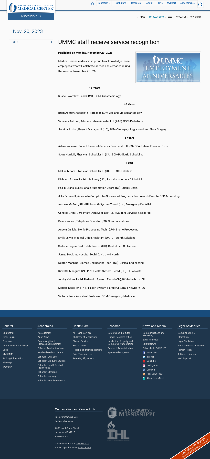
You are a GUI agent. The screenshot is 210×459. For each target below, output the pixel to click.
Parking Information (13, 356)
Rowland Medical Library (50, 350)
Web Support (184, 356)
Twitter (148, 355)
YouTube (149, 359)
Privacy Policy (185, 348)
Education (103, 4)
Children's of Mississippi (85, 335)
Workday (7, 365)
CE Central (8, 331)
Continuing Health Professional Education (49, 340)
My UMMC (8, 352)
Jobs (5, 348)
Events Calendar (151, 338)
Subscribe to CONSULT (154, 346)
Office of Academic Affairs (51, 346)
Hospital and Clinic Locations (87, 348)
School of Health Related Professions (50, 364)
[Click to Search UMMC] (200, 5)
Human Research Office (120, 335)
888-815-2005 (84, 445)
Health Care (120, 4)
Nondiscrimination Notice (191, 343)
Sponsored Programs (118, 350)
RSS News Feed (153, 372)
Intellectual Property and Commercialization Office (120, 340)
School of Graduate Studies (51, 359)
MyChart (171, 4)
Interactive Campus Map (15, 343)
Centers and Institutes (119, 331)
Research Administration (120, 346)
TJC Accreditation (187, 352)
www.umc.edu (61, 434)
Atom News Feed (153, 376)
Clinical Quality (80, 339)
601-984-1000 (82, 441)
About (149, 4)
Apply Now (43, 335)
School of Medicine (47, 370)
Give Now (7, 339)
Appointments (187, 4)
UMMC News (149, 342)
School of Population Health (52, 378)
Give (160, 4)
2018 (15, 40)
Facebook (150, 350)
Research (136, 4)
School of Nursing (47, 374)
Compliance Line (186, 331)
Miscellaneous (31, 15)
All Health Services (82, 331)
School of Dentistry (47, 355)
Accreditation (44, 331)
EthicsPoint (183, 335)
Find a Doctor (79, 343)
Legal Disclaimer (186, 339)
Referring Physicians (83, 356)
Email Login (9, 335)
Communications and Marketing (154, 332)
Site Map (7, 360)
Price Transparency (82, 352)
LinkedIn (149, 368)
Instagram (150, 363)
